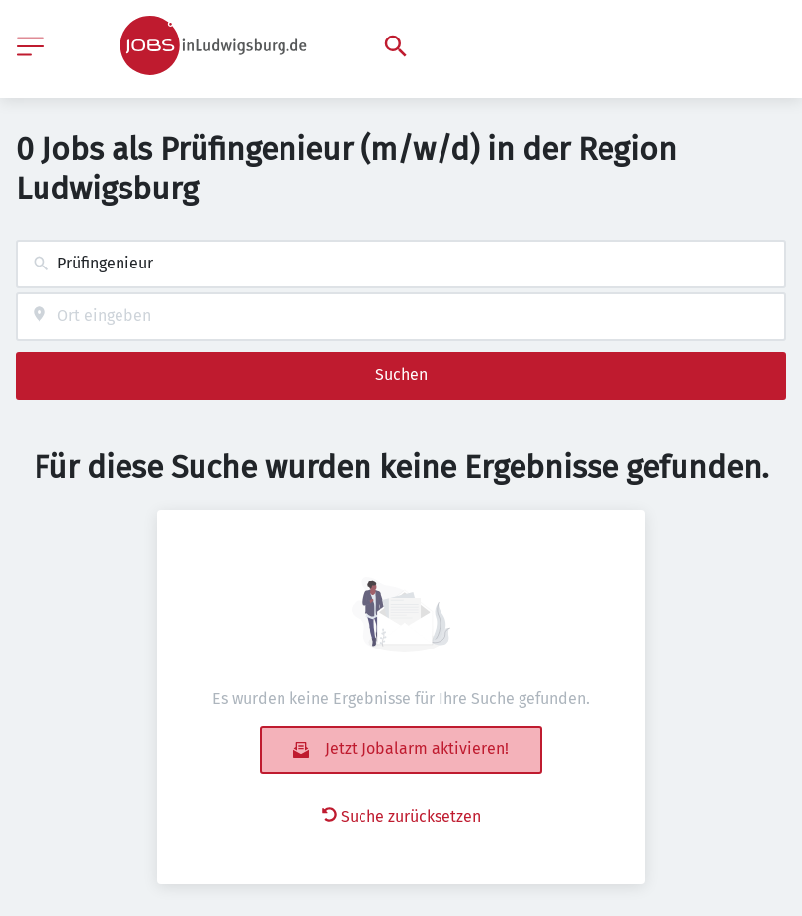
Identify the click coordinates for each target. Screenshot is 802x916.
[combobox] (401, 264)
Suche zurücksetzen (401, 816)
